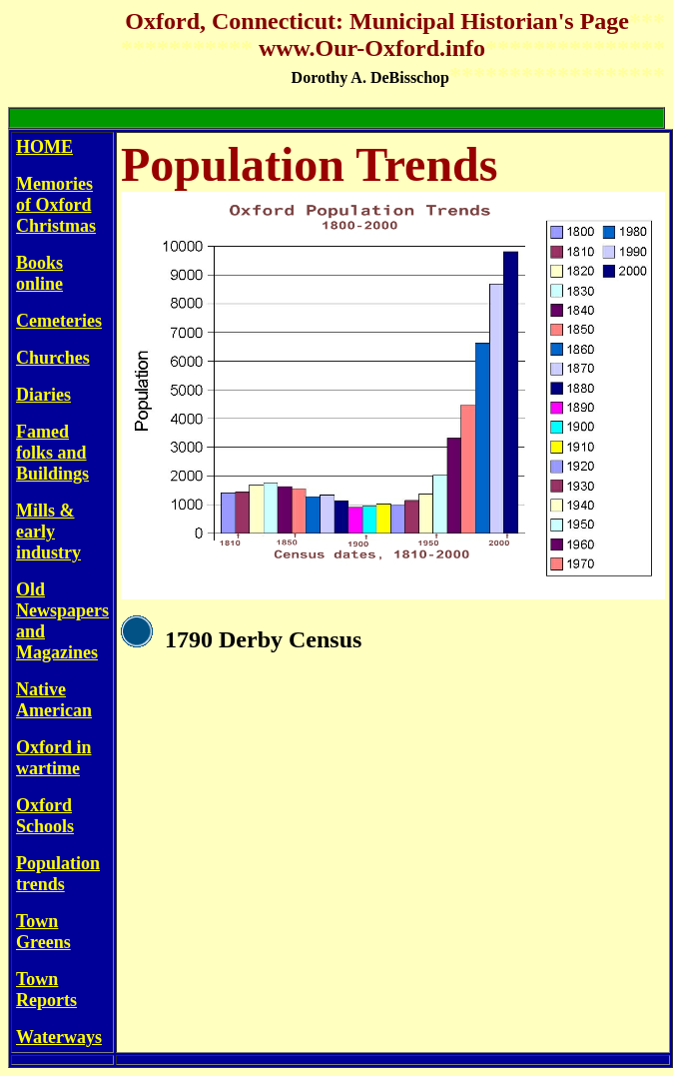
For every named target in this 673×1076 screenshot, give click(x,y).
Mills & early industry (48, 531)
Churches (53, 358)
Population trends (58, 873)
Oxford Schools (45, 815)
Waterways (59, 1037)
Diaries (43, 395)
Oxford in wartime (54, 757)
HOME (44, 147)
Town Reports (46, 989)
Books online (39, 273)
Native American (54, 699)
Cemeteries (59, 321)
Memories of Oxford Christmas (56, 205)
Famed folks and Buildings (52, 453)
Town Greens (43, 931)
